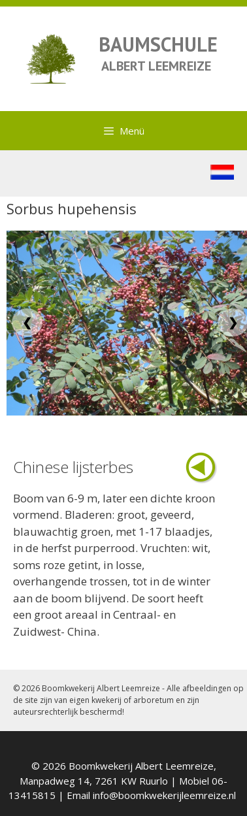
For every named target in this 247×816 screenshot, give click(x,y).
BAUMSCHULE (158, 44)
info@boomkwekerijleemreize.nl (164, 795)
